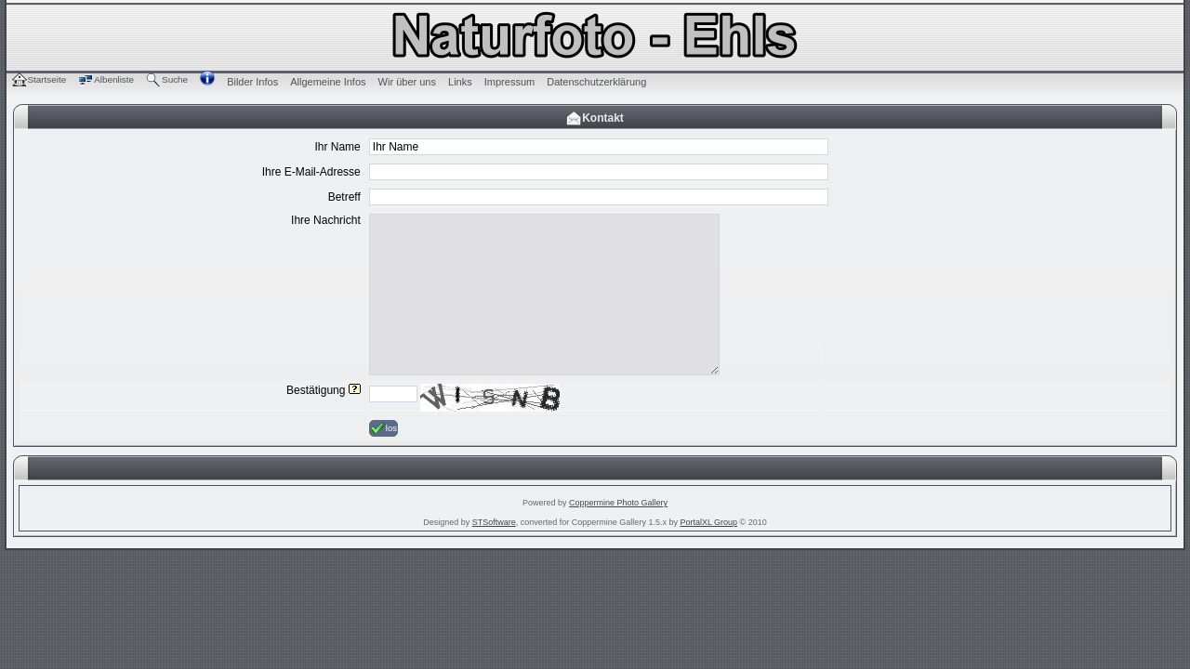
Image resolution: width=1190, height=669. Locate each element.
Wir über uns (407, 81)
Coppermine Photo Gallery (618, 502)
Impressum (509, 81)
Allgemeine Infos (327, 81)
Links (460, 81)
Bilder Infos (252, 81)
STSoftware (494, 522)
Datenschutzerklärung (596, 81)
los (383, 428)
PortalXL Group (708, 522)
